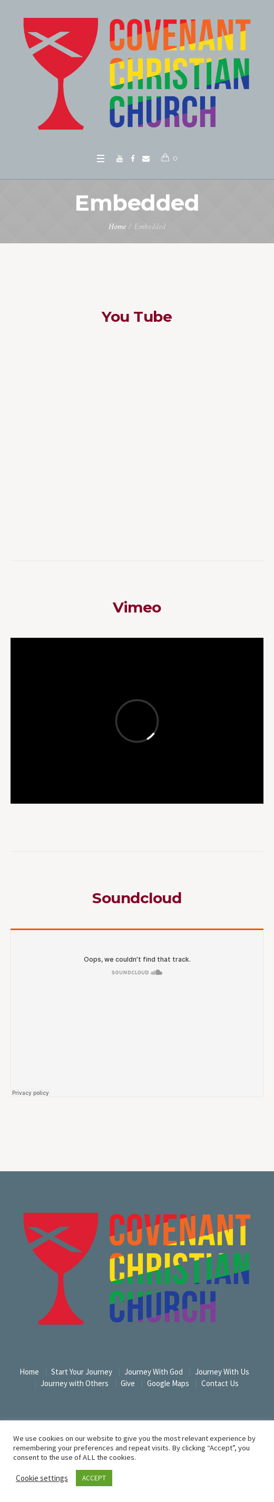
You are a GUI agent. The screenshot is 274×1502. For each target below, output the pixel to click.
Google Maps (168, 1383)
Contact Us (220, 1383)
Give (128, 1383)
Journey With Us (222, 1372)
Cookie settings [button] (42, 1478)
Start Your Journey (81, 1372)
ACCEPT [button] (94, 1478)
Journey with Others (75, 1383)
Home (117, 226)
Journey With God (153, 1372)
